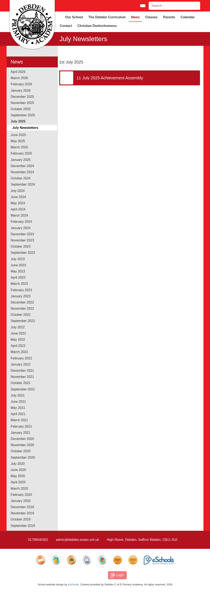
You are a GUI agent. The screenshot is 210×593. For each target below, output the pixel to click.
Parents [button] (169, 17)
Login (117, 575)
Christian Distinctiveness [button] (97, 26)
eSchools (73, 584)
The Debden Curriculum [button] (107, 17)
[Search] (172, 6)
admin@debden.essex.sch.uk (77, 539)
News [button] (135, 17)
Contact (66, 26)
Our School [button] (74, 17)
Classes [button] (151, 17)
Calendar (188, 17)
